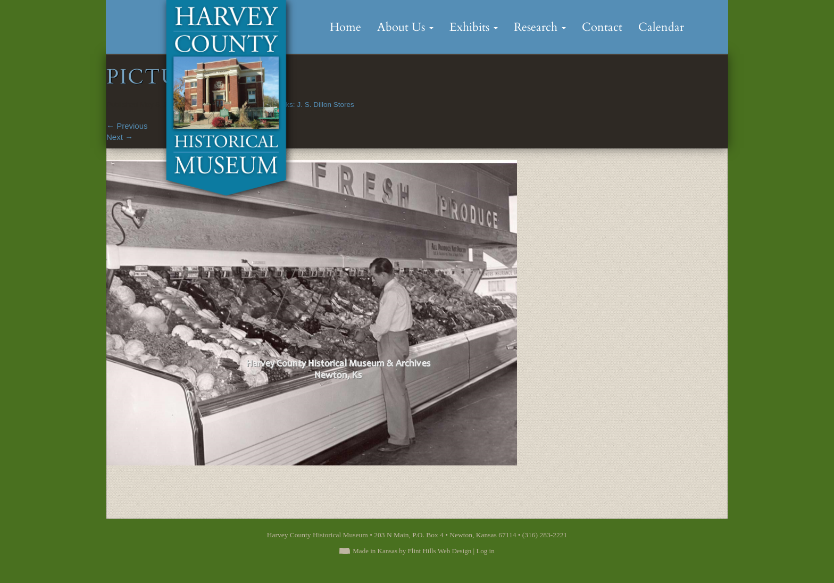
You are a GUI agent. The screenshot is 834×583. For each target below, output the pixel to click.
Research (540, 27)
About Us (405, 27)
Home (345, 27)
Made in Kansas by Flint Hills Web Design (412, 551)
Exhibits (473, 27)
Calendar (661, 27)
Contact (602, 27)
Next (119, 136)
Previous (127, 125)
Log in (485, 551)
